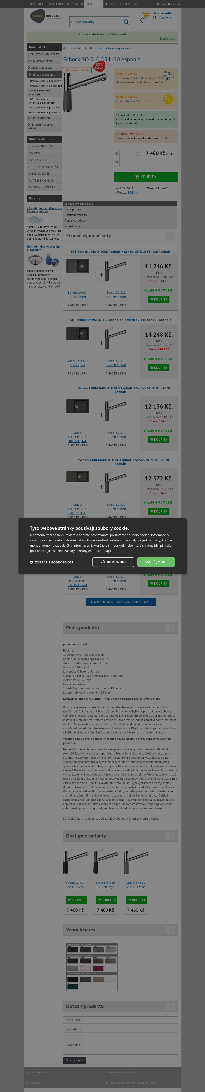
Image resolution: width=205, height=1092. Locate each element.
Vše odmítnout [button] (113, 562)
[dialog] (103, 546)
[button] (52, 562)
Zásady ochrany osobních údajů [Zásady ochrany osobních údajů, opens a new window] (87, 551)
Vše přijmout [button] (156, 562)
